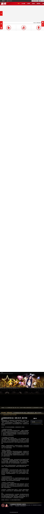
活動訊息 (17, 392)
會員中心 (27, 392)
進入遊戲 (33, 421)
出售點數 (6, 401)
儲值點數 (37, 392)
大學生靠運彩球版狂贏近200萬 (14, 512)
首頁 (2, 372)
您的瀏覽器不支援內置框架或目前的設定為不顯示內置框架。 (22, 15)
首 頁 (6, 392)
